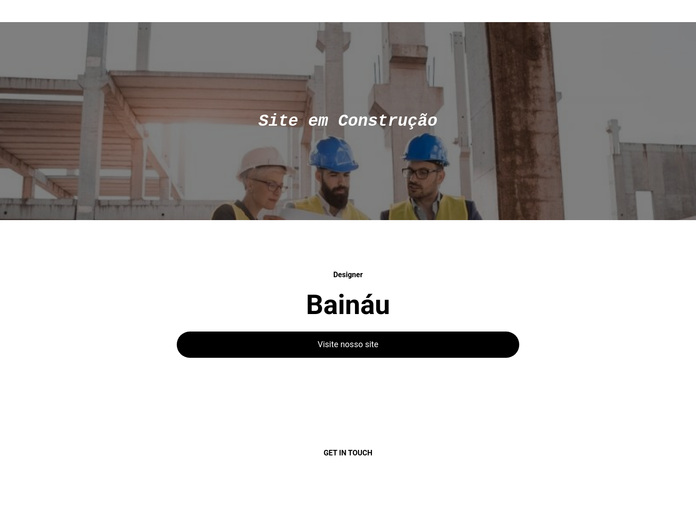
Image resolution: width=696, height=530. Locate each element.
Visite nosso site (348, 344)
